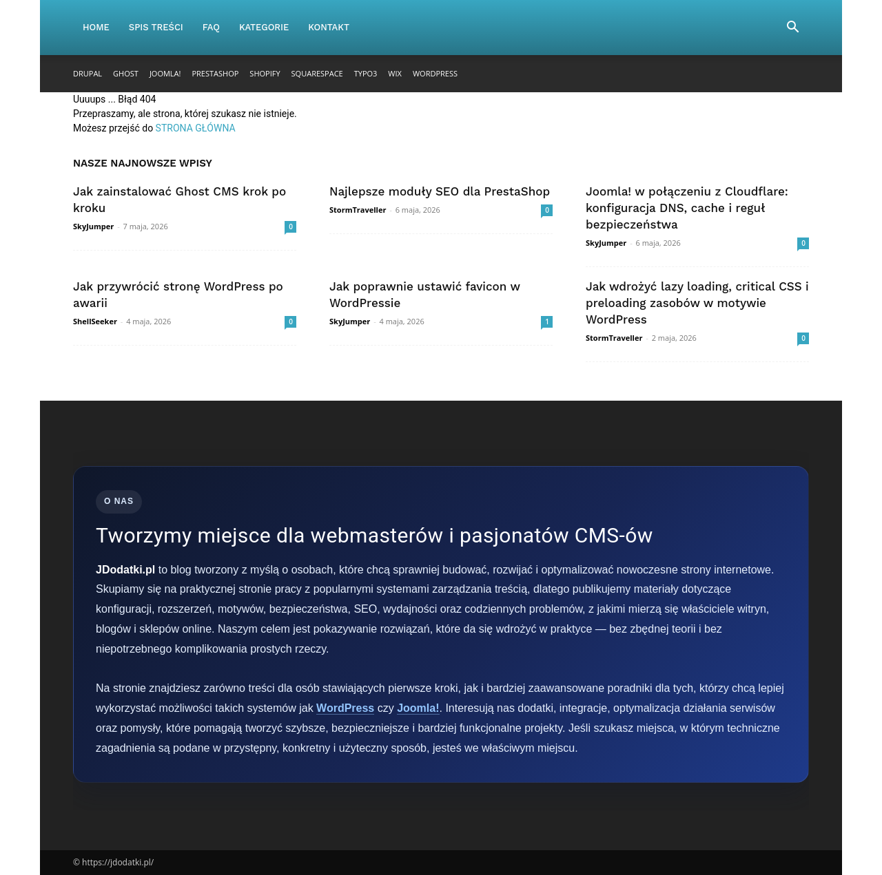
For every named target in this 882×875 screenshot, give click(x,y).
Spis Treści (156, 27)
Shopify (264, 73)
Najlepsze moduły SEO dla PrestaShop (439, 191)
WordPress (435, 73)
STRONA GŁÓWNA (196, 128)
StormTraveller (357, 209)
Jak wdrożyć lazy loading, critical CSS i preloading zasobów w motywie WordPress (697, 303)
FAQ (211, 27)
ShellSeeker (95, 321)
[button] (792, 28)
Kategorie (264, 27)
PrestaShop (215, 73)
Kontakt (328, 27)
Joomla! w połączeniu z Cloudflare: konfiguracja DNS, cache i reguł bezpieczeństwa (687, 208)
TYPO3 (366, 73)
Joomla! (165, 73)
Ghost (126, 73)
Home (96, 27)
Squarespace (317, 73)
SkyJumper (93, 226)
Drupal (87, 73)
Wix (395, 73)
